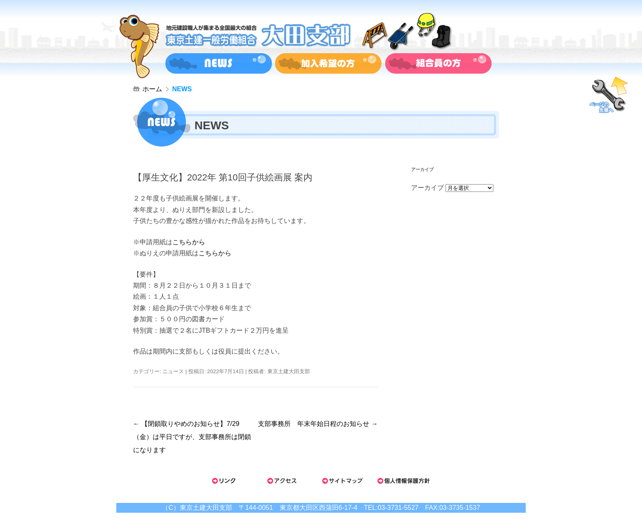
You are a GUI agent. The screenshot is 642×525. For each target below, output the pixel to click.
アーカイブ (427, 187)
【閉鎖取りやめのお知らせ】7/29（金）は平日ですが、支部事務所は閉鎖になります (192, 436)
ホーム (152, 89)
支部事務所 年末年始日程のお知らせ (318, 423)
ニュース (173, 371)
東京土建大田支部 (288, 371)
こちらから (188, 242)
